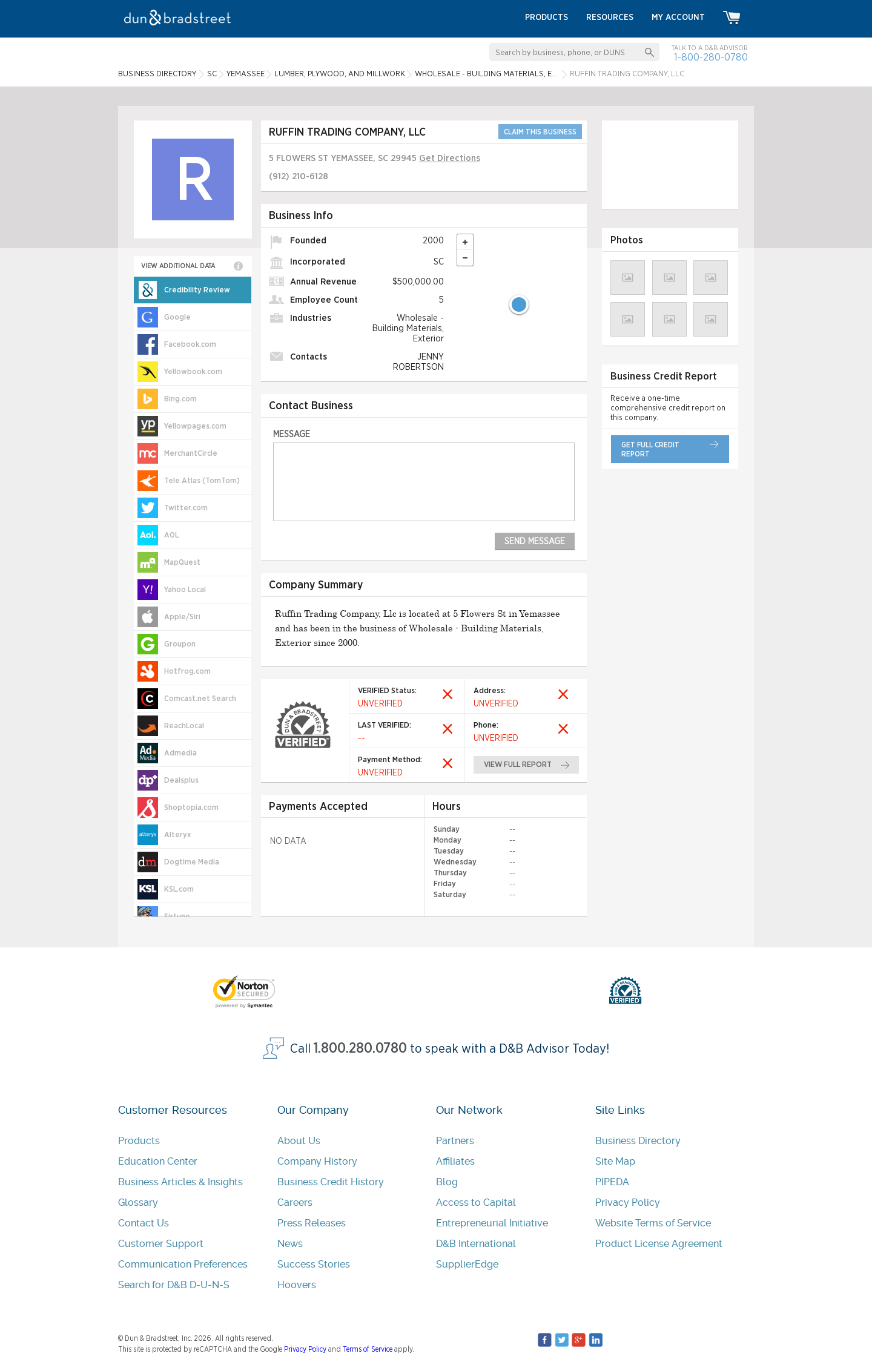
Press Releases (311, 1223)
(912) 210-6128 (298, 176)
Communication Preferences (183, 1264)
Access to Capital (476, 1202)
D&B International (476, 1243)
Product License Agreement (658, 1243)
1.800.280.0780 (360, 1049)
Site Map (615, 1161)
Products (139, 1141)
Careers (294, 1202)
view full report (518, 765)
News (290, 1243)
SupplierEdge (467, 1264)
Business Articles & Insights (180, 1182)
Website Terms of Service (653, 1223)
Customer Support (160, 1243)
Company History (317, 1161)
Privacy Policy (627, 1202)
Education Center (157, 1161)
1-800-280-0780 (711, 57)
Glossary (138, 1202)
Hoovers (296, 1285)
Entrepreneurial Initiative (492, 1223)
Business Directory (638, 1141)
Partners (455, 1141)
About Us (298, 1141)
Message (291, 434)
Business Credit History (330, 1182)
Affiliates (455, 1161)
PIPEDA (612, 1182)
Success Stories (313, 1264)
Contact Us (143, 1223)
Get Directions (449, 158)
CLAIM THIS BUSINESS (540, 132)
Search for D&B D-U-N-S (174, 1285)
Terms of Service (367, 1349)
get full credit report (650, 449)
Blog (447, 1182)
